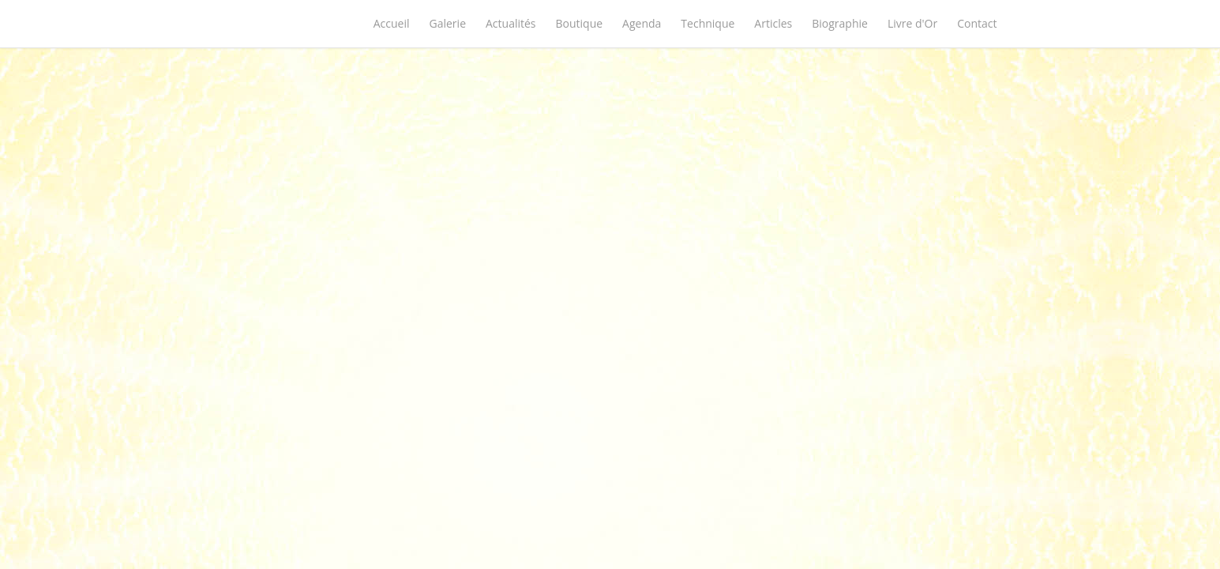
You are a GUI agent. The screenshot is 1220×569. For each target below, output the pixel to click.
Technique (707, 23)
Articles (773, 23)
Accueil (392, 23)
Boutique (579, 23)
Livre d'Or (912, 23)
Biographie (840, 23)
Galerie (448, 23)
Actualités (511, 23)
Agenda (641, 23)
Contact (977, 23)
